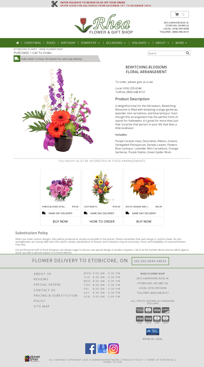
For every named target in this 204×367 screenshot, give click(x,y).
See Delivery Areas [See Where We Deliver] (150, 261)
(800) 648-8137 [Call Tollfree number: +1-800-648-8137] (159, 292)
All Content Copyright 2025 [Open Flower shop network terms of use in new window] (69, 359)
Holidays (141, 43)
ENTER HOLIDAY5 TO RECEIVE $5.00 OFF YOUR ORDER (106, 2)
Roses (50, 43)
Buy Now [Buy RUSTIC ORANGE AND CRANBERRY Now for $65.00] (143, 221)
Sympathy (90, 43)
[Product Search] (166, 53)
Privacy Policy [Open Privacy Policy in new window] (133, 359)
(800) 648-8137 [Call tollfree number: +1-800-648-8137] (180, 31)
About (163, 43)
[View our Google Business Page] (102, 353)
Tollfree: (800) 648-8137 (130, 92)
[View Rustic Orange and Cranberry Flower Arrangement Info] (144, 187)
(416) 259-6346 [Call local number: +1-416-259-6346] (180, 28)
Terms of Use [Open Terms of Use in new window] (112, 361)
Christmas (32, 43)
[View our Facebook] (90, 353)
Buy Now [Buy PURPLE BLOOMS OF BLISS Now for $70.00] (60, 221)
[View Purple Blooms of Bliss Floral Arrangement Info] (60, 187)
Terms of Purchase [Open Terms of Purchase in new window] (160, 359)
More (182, 43)
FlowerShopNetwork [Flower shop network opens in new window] (104, 359)
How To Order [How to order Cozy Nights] (102, 221)
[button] (180, 14)
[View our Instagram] (113, 353)
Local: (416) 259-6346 (128, 88)
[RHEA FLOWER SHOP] (103, 24)
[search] (187, 53)
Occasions (116, 43)
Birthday (68, 43)
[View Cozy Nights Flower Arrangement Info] (102, 187)
